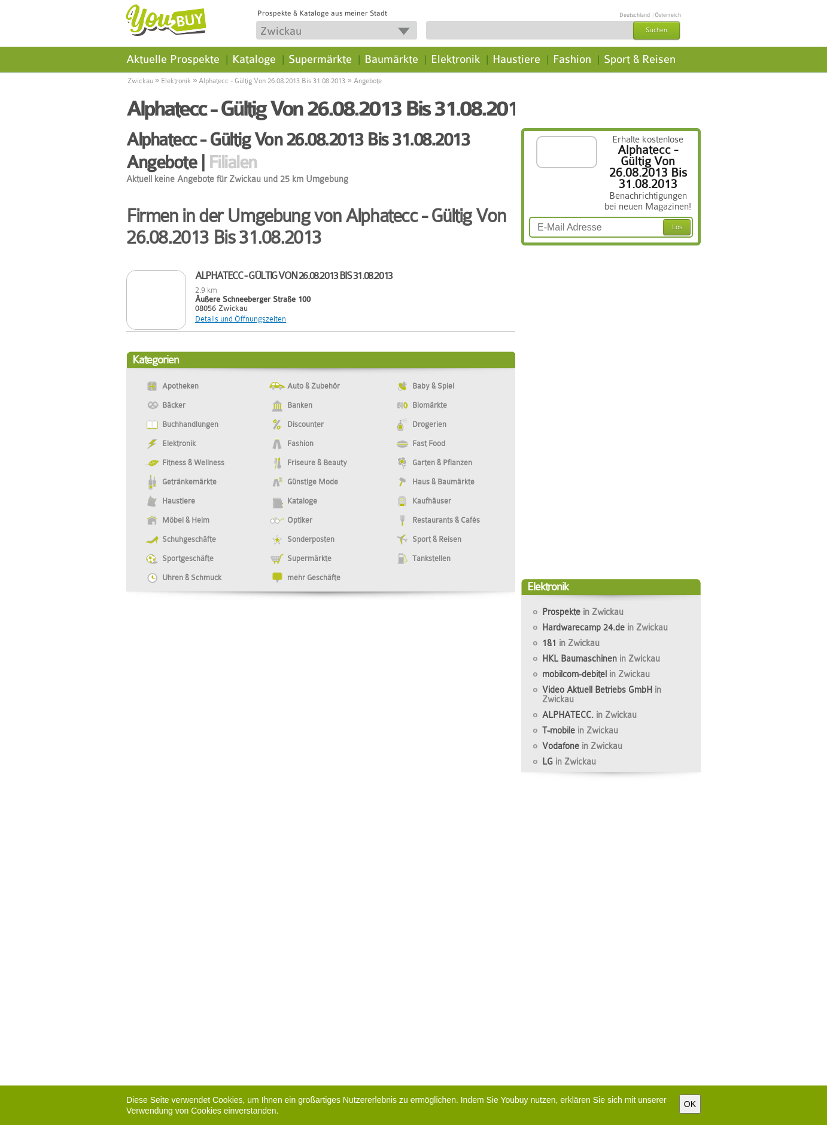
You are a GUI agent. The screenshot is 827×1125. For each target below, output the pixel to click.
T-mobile (580, 730)
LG (569, 761)
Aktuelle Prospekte (173, 59)
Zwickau (140, 81)
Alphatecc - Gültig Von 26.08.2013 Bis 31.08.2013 (272, 81)
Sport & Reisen (640, 59)
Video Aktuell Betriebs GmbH (601, 694)
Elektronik (455, 59)
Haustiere (516, 59)
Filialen (232, 162)
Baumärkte (391, 59)
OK (690, 1104)
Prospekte (583, 612)
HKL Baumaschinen (601, 658)
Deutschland (634, 15)
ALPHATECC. (589, 715)
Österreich (668, 15)
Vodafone (582, 746)
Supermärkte (320, 59)
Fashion (572, 59)
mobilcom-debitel (596, 674)
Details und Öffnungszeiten (240, 318)
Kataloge (254, 59)
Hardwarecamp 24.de (605, 627)
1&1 (571, 643)
